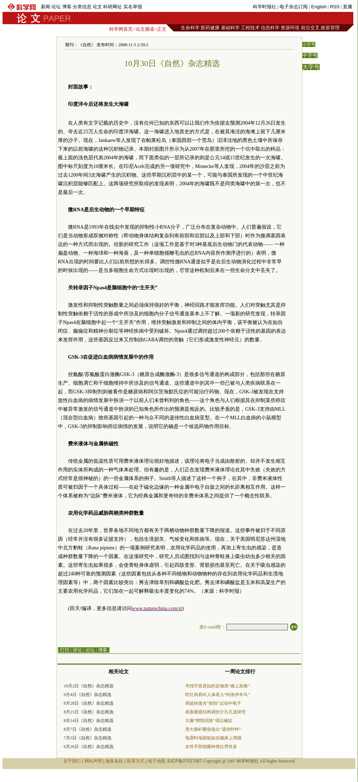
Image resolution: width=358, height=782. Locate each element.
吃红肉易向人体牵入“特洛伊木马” (217, 694)
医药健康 (210, 27)
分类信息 (82, 6)
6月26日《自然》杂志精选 (89, 746)
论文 (97, 6)
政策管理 (330, 27)
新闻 (45, 6)
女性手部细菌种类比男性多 (211, 746)
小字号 (308, 44)
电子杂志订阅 (294, 6)
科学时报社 (264, 6)
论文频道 (145, 29)
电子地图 (156, 761)
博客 (67, 6)
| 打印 (63, 650)
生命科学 (190, 27)
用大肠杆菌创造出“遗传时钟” (213, 729)
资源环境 (290, 27)
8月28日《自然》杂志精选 (89, 703)
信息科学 (270, 27)
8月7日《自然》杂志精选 (87, 729)
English (319, 6)
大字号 (311, 67)
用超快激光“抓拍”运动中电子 (213, 703)
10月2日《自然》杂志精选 (89, 685)
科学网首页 (121, 29)
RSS (335, 6)
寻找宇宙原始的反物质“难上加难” (217, 685)
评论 (77, 650)
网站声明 (93, 761)
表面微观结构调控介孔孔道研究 (215, 711)
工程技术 (250, 27)
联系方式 (135, 761)
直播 (347, 6)
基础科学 (230, 27)
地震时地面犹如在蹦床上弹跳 (213, 737)
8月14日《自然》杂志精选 (89, 720)
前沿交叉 (310, 27)
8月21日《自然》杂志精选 (89, 711)
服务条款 (114, 761)
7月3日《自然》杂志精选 (87, 737)
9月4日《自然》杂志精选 (87, 694)
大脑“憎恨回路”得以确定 (209, 720)
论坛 (56, 6)
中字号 (309, 55)
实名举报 (132, 6)
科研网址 (112, 6)
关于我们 (72, 761)
